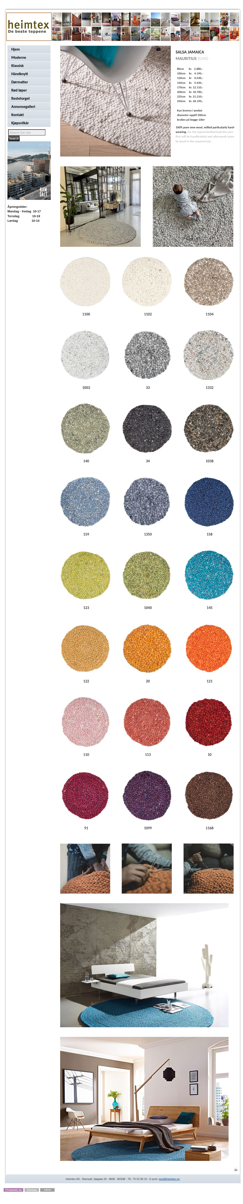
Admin (47, 1189)
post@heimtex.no (169, 1179)
